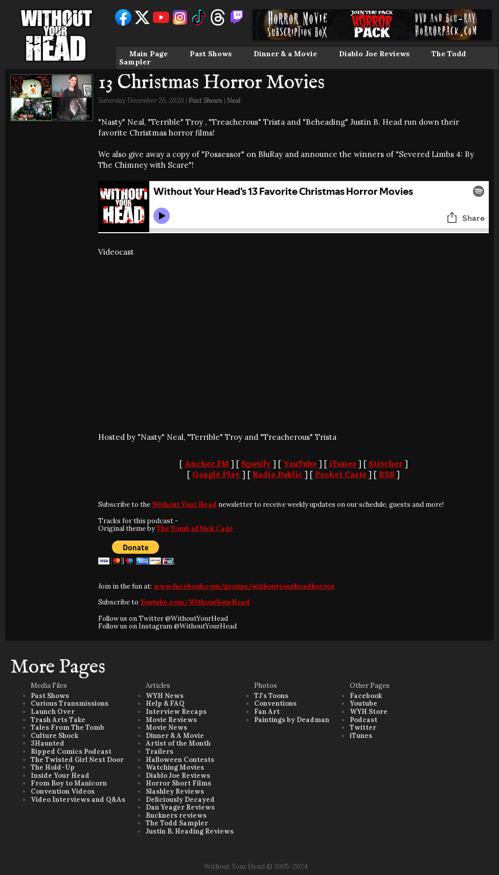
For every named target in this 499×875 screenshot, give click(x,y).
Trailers (159, 751)
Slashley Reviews (175, 791)
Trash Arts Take (58, 719)
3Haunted (47, 743)
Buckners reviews (176, 815)
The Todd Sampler (177, 823)
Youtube (363, 703)
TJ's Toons (271, 695)
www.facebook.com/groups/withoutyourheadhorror (243, 586)
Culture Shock (54, 735)
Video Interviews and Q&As (78, 799)
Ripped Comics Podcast (71, 751)
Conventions (275, 703)
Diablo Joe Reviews (374, 53)
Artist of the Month (178, 743)
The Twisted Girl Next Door (77, 759)
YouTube (300, 463)
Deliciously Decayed (180, 799)
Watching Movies (175, 767)
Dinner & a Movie (285, 53)
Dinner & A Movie (175, 735)
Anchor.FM (207, 463)
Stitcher (386, 463)
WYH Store (369, 711)
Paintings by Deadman (291, 719)
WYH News (165, 695)
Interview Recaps (176, 711)
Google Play (216, 474)
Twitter (363, 727)
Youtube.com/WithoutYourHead (195, 602)
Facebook (366, 695)
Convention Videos (63, 791)
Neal (234, 100)
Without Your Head (184, 504)
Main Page (148, 53)
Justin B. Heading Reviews (190, 831)
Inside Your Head (60, 775)
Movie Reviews (171, 719)
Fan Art (267, 711)
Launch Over (53, 711)
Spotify (256, 463)
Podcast (363, 719)
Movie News (166, 727)
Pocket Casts (341, 474)
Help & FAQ (165, 703)
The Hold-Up (53, 767)
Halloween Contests (180, 759)
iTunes (342, 463)
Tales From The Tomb (67, 727)
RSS (387, 474)
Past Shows (211, 53)
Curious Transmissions (69, 703)
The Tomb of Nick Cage (194, 528)
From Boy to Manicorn (69, 783)
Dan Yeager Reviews (180, 807)
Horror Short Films (178, 783)
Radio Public (278, 474)
